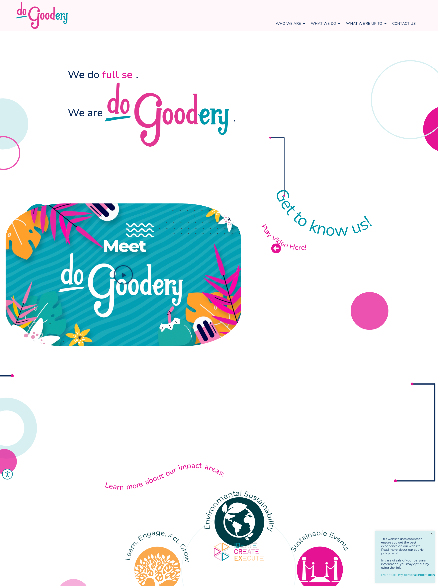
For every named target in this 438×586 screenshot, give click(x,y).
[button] (123, 275)
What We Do (325, 24)
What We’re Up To (366, 24)
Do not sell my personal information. (408, 575)
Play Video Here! (283, 238)
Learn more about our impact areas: (165, 476)
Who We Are (290, 24)
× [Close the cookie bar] (431, 534)
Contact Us (404, 24)
